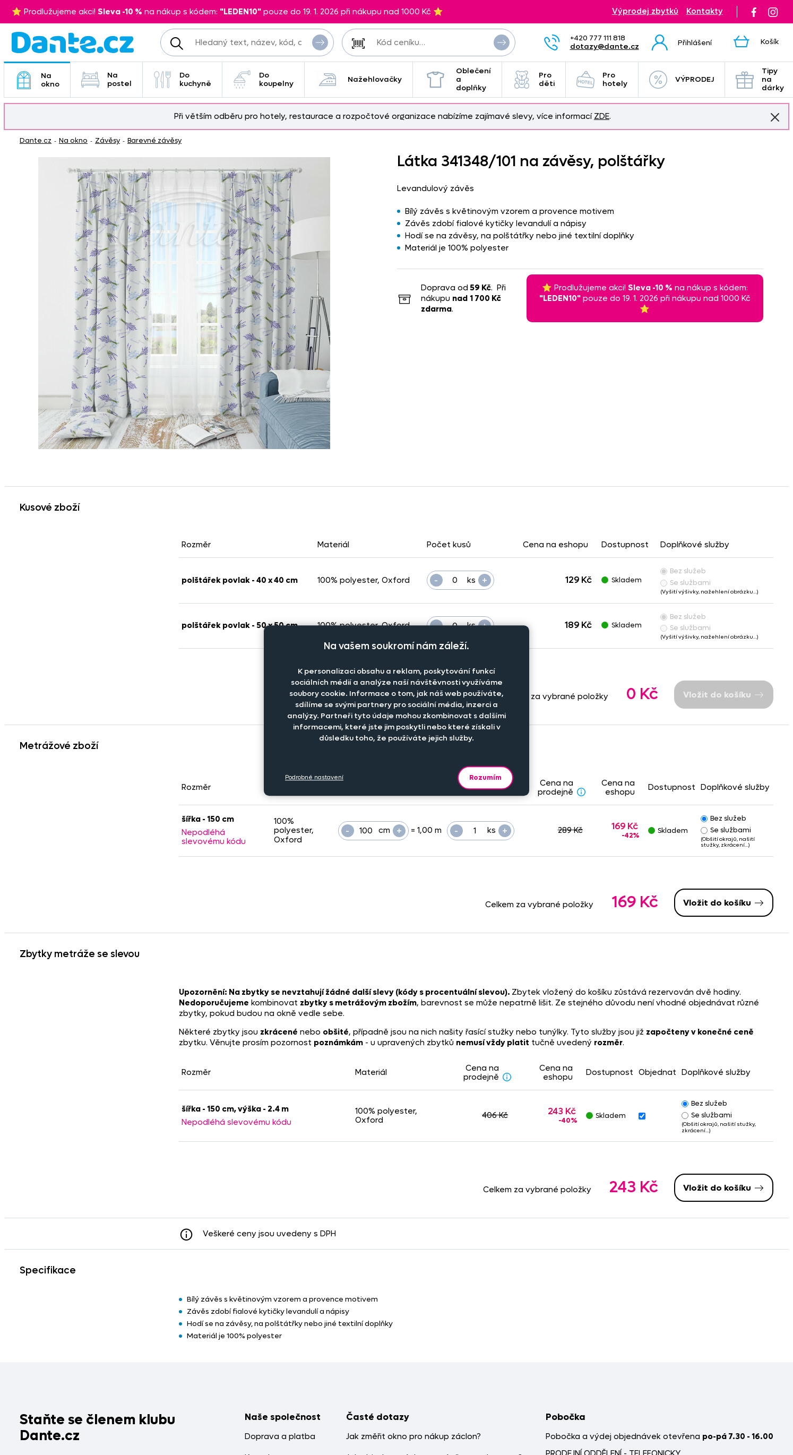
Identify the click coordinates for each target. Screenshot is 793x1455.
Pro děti (534, 79)
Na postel (106, 79)
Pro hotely (601, 79)
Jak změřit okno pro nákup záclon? (413, 1436)
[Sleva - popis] (581, 791)
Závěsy (107, 140)
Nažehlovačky (358, 80)
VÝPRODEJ (681, 80)
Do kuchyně (182, 79)
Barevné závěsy (154, 140)
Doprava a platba (280, 1436)
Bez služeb (683, 570)
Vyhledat (320, 42)
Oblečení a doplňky (457, 79)
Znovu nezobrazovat (775, 116)
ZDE (601, 116)
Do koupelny (263, 79)
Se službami (685, 582)
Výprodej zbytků (645, 11)
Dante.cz (35, 140)
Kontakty (704, 11)
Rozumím (485, 777)
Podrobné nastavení (314, 777)
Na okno (37, 80)
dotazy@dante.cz (604, 46)
